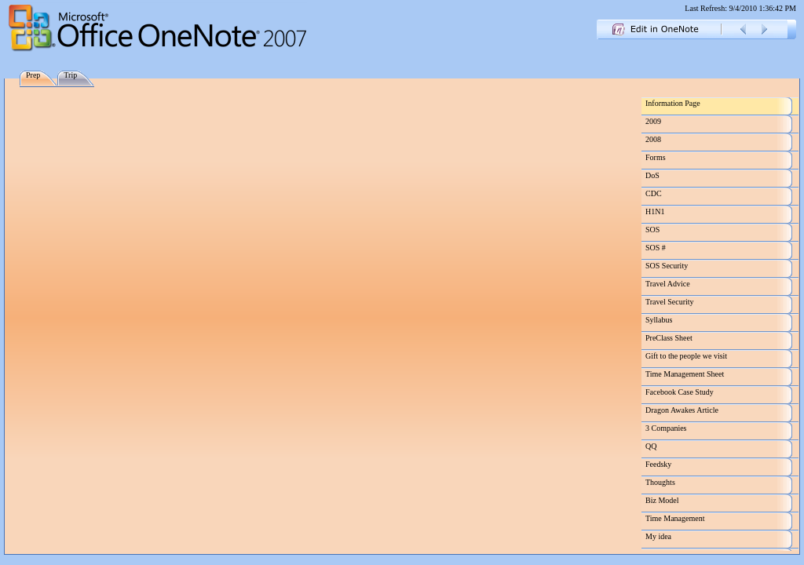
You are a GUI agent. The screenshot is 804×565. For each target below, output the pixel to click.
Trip (70, 75)
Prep (33, 75)
